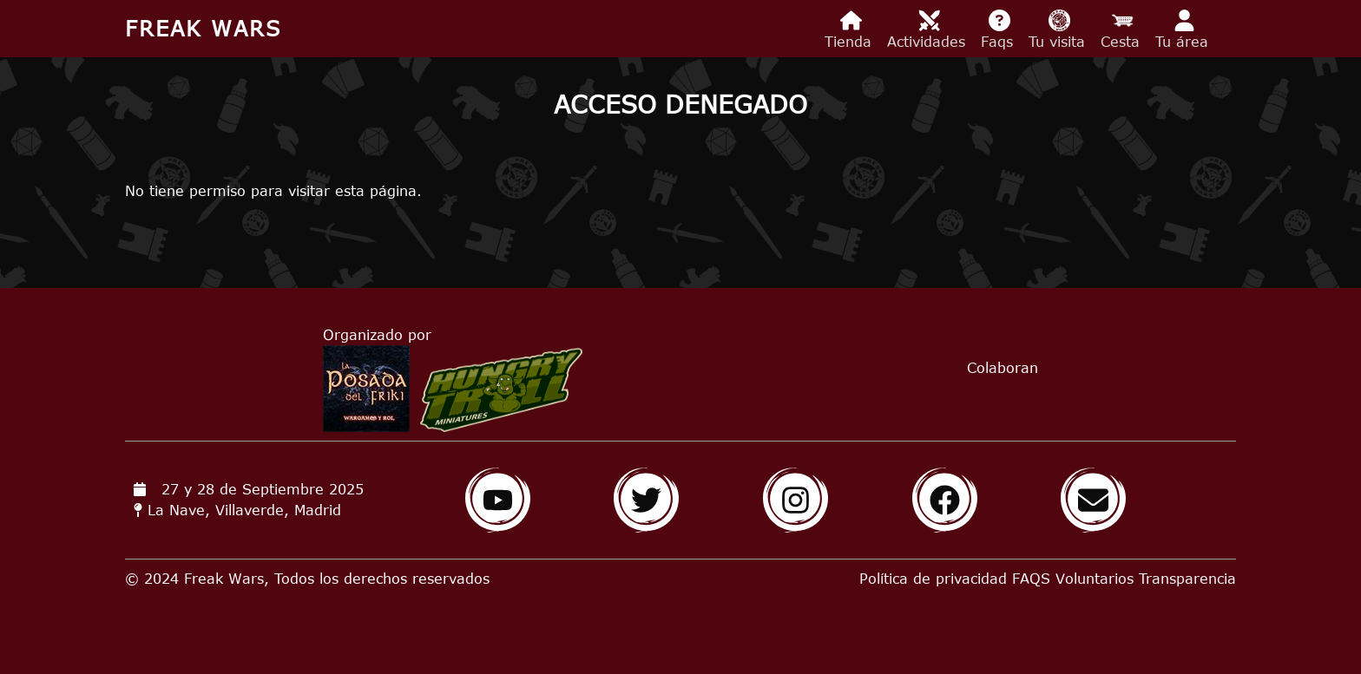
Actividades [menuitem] (928, 29)
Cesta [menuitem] (1123, 29)
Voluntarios (1094, 578)
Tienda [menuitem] (851, 29)
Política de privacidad (933, 578)
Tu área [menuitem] (1184, 29)
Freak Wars (203, 28)
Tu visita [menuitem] (1059, 29)
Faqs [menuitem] (999, 29)
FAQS (1031, 578)
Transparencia (1187, 578)
